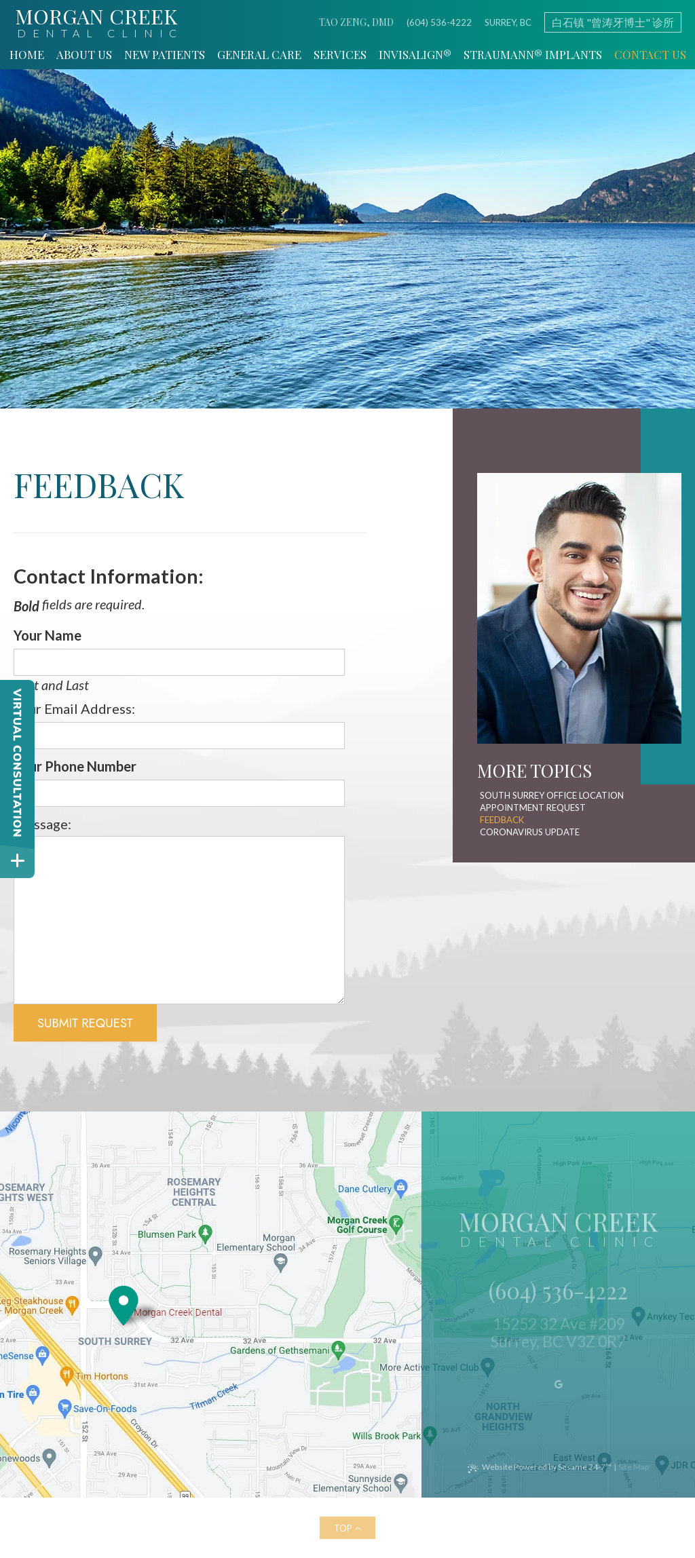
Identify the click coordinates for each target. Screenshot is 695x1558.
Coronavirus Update (530, 831)
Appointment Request (533, 807)
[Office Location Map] (123, 1299)
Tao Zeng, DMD (356, 22)
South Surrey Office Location (552, 795)
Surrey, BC (508, 22)
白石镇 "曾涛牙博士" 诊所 (613, 22)
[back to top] (347, 1528)
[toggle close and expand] (17, 860)
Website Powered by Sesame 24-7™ (547, 1467)
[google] (558, 1391)
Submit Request (85, 1023)
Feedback (502, 819)
